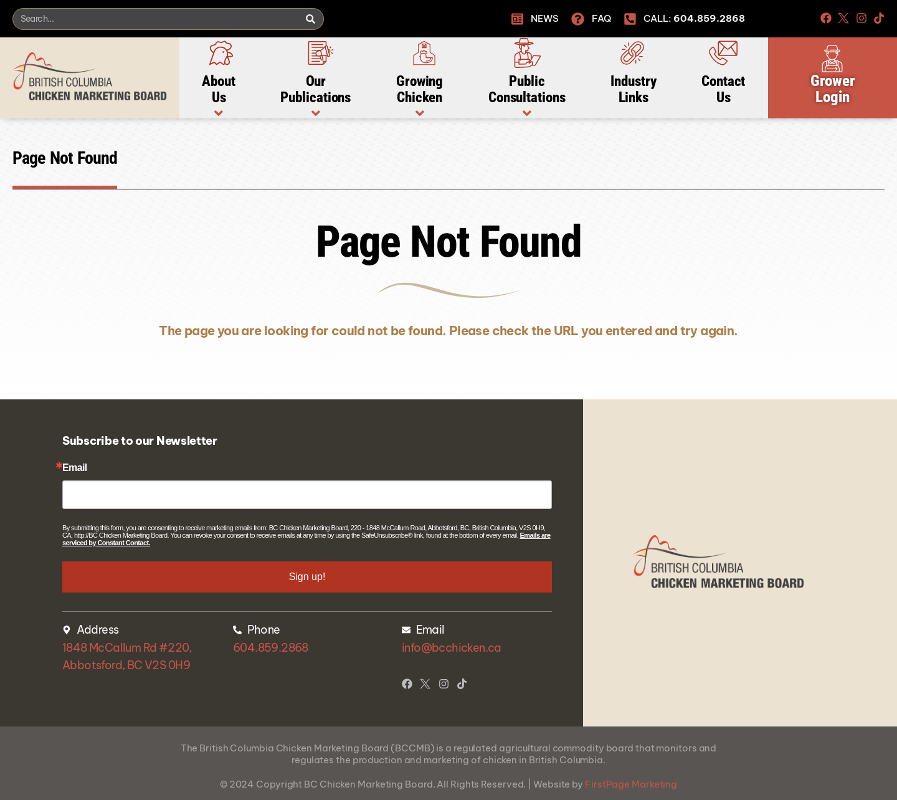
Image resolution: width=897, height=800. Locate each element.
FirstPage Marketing (631, 784)
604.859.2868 (270, 647)
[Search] (310, 19)
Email (74, 468)
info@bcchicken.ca (451, 647)
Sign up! (307, 576)
